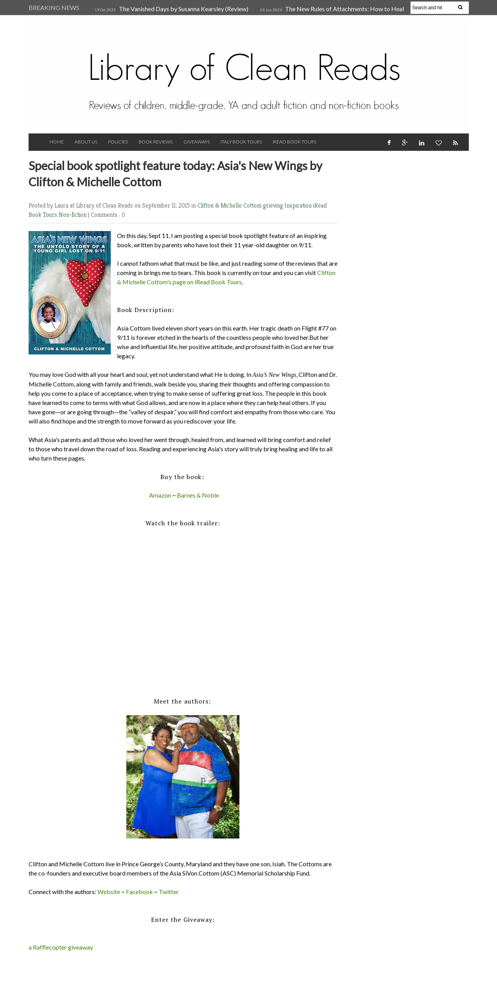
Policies (118, 142)
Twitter (169, 891)
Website (108, 891)
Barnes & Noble (198, 495)
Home (56, 142)
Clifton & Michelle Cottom (230, 205)
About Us (86, 142)
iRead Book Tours (294, 142)
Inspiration (299, 205)
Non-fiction (73, 215)
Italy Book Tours (241, 142)
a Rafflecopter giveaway (61, 947)
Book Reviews (156, 142)
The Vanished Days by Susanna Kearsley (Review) (183, 8)
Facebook (139, 891)
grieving (274, 205)
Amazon (160, 495)
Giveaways (196, 142)
